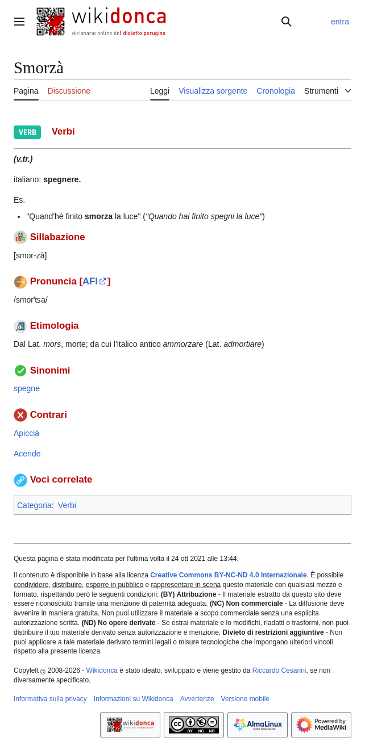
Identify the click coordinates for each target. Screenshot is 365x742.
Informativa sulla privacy (50, 699)
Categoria (34, 505)
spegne (27, 388)
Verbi (67, 505)
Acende (27, 453)
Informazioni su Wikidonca (133, 699)
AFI (90, 281)
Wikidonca (102, 670)
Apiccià (26, 433)
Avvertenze (197, 699)
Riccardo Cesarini (279, 670)
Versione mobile (245, 699)
